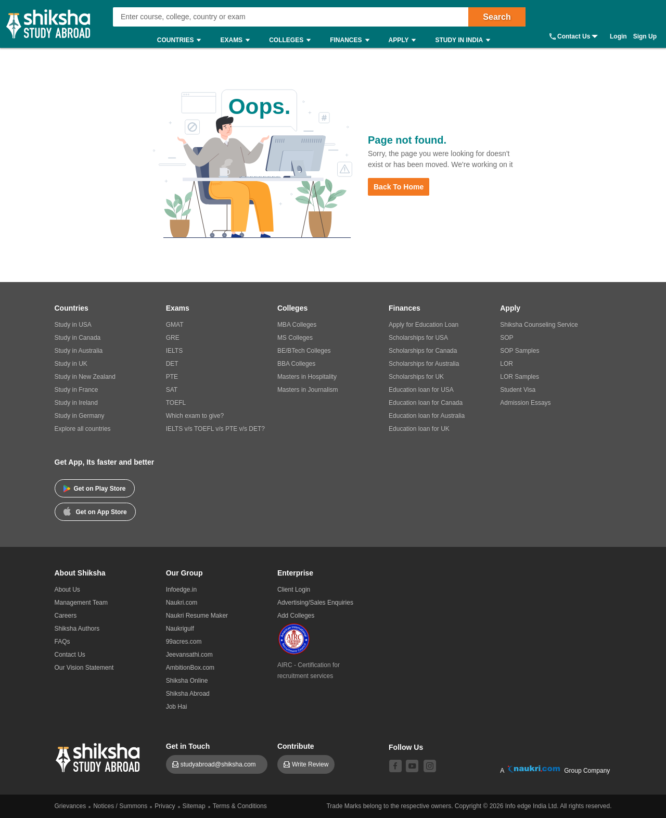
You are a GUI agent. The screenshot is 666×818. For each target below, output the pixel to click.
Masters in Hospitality (307, 376)
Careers (66, 615)
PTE (172, 376)
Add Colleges (295, 615)
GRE (173, 337)
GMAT (175, 324)
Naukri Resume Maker (197, 615)
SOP (506, 337)
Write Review (310, 764)
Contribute (295, 746)
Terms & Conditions (240, 806)
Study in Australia (79, 350)
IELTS (174, 350)
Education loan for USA (421, 389)
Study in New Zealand (85, 376)
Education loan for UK (419, 428)
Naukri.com (182, 602)
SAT (171, 389)
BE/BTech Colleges (304, 350)
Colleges (292, 40)
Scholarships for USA (418, 337)
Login (618, 36)
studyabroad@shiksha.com (221, 764)
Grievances (70, 806)
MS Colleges (295, 337)
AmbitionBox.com (190, 667)
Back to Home (399, 187)
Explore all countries (83, 428)
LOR (506, 363)
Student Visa (517, 389)
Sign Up (645, 36)
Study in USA (73, 324)
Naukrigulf (180, 628)
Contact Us (573, 36)
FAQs (62, 641)
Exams (237, 40)
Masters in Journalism (307, 389)
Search (496, 16)
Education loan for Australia (427, 415)
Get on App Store (95, 511)
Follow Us (406, 747)
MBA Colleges (296, 324)
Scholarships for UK (416, 376)
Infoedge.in (181, 589)
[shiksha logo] (99, 756)
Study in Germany (80, 415)
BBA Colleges (296, 363)
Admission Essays (525, 402)
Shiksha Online (187, 680)
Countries (182, 40)
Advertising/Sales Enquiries (315, 602)
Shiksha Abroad (188, 693)
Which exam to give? (195, 415)
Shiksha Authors (77, 628)
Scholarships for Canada (423, 350)
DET (172, 363)
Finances (352, 40)
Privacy (165, 806)
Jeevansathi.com (189, 654)
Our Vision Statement (84, 667)
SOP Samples (519, 350)
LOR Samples (519, 376)
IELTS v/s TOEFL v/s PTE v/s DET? (215, 428)
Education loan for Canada (426, 402)
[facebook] (395, 766)
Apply (405, 40)
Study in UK (71, 363)
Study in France (76, 389)
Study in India (465, 40)
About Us (67, 589)
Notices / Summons (120, 806)
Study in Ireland (76, 402)
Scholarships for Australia (424, 363)
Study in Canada (78, 337)
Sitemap (194, 806)
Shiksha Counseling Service (539, 324)
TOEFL (176, 402)
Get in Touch (188, 746)
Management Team (81, 602)
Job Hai (176, 706)
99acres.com (184, 641)
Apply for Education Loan (423, 324)
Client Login (293, 589)
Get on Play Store (94, 488)
